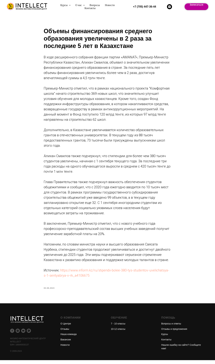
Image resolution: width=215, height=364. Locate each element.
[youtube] (23, 334)
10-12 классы (118, 332)
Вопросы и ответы (171, 327)
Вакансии (65, 343)
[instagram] (169, 6)
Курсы (164, 338)
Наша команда (68, 338)
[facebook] (12, 334)
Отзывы (64, 332)
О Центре (65, 327)
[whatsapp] (29, 334)
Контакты (90, 8)
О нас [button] (78, 5)
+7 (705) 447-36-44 (144, 6)
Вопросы (95, 5)
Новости (110, 5)
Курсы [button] (64, 5)
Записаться (196, 4)
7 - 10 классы (118, 327)
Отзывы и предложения (174, 332)
